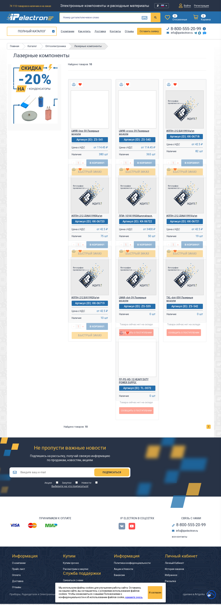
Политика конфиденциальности (132, 564)
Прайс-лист (18, 570)
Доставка (100, 31)
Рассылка (170, 582)
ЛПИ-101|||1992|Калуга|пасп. (136, 215)
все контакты (179, 537)
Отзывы (129, 31)
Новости (86, 483)
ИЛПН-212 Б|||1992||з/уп (85, 297)
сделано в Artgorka (194, 595)
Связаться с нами (73, 581)
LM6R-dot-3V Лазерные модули (132, 299)
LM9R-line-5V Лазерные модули (85, 132)
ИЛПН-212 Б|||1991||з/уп (180, 131)
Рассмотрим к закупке (75, 570)
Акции (48, 483)
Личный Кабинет (174, 564)
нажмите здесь (134, 597)
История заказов (174, 570)
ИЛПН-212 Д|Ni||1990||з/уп (86, 215)
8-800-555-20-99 (184, 29)
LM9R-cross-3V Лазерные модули (134, 132)
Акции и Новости (123, 570)
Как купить (84, 31)
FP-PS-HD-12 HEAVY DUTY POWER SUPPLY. (133, 381)
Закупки (66, 483)
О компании (67, 31)
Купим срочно (71, 564)
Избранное (171, 576)
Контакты (115, 31)
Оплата (16, 576)
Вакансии (119, 576)
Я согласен (155, 592)
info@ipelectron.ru (180, 32)
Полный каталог (32, 31)
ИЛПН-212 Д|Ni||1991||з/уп (181, 215)
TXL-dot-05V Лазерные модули (179, 299)
